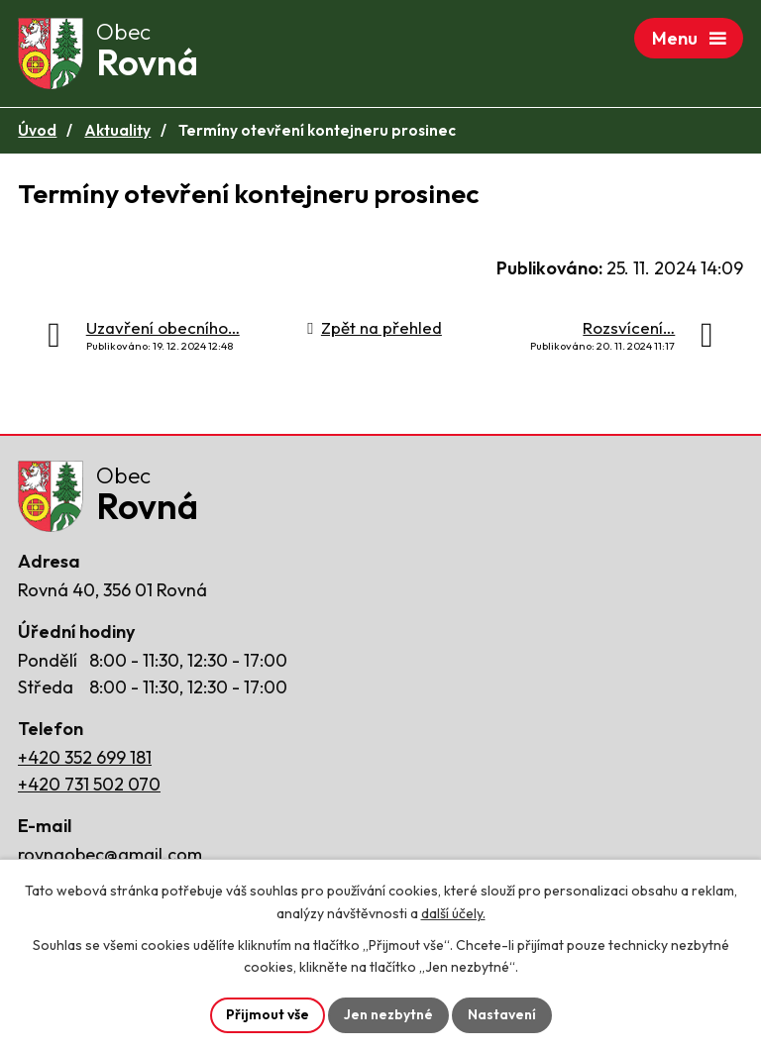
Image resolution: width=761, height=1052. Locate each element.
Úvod (37, 130)
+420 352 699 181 (85, 757)
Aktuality (117, 130)
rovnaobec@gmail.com (110, 854)
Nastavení (502, 1014)
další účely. (453, 913)
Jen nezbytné (388, 1014)
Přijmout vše (267, 1014)
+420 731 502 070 (89, 784)
